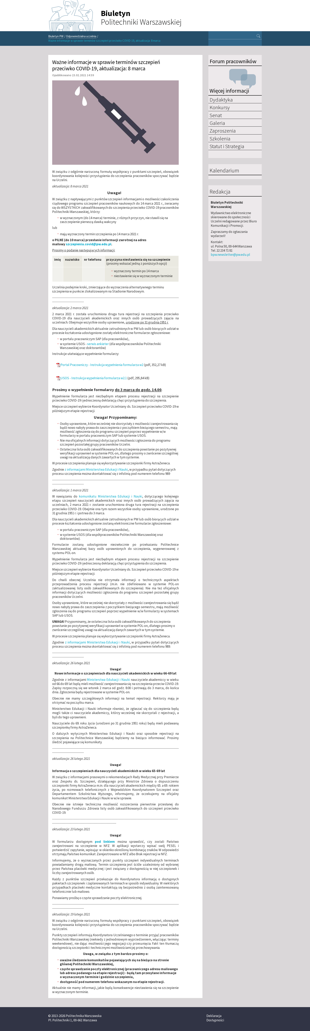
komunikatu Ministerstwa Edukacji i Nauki (110, 496)
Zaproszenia (223, 130)
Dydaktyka (221, 99)
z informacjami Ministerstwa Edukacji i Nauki (96, 469)
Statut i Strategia (227, 146)
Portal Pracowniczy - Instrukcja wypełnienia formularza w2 (101, 365)
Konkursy (220, 107)
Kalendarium (224, 170)
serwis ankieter (98, 344)
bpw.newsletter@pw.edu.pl (230, 254)
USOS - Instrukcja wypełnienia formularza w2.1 (93, 378)
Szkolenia (220, 138)
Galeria (217, 123)
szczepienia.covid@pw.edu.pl (88, 244)
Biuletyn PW (55, 36)
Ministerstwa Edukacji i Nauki (108, 679)
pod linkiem (105, 841)
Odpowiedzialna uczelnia (81, 36)
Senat (216, 115)
